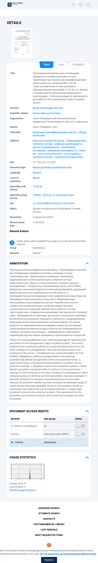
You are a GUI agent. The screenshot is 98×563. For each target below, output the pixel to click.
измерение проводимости (62, 150)
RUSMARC (79, 64)
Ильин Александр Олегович (48, 108)
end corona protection (50, 153)
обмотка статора (43, 144)
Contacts (49, 519)
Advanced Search (49, 508)
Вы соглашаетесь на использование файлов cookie (68, 553)
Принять (49, 560)
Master (36, 178)
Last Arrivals (49, 529)
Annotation (19, 263)
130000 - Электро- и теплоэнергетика (53, 195)
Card (61, 64)
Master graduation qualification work (52, 167)
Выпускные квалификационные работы (55, 132)
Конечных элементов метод (48, 140)
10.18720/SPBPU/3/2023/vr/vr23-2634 (53, 203)
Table (46, 64)
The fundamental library (49, 524)
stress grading (71, 153)
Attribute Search (49, 513)
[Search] (73, 4)
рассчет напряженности (46, 147)
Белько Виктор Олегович (46, 113)
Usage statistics (23, 457)
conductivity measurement (69, 157)
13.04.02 (37, 186)
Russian (37, 172)
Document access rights (29, 411)
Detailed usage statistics (23, 490)
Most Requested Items (49, 535)
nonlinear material (42, 157)
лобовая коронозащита (68, 144)
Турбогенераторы (76, 140)
